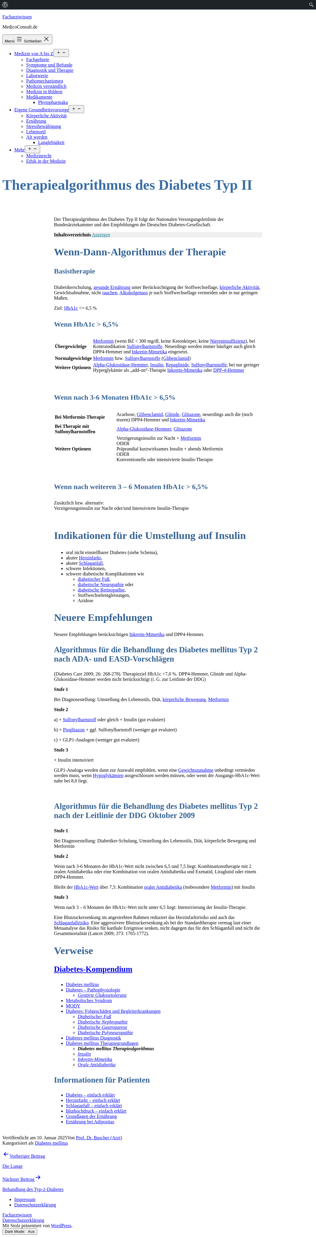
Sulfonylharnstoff (79, 719)
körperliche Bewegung (184, 699)
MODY (73, 1005)
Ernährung (36, 121)
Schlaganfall (91, 563)
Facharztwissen (17, 16)
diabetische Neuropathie (101, 584)
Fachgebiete (37, 59)
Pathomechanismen (44, 80)
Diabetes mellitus (82, 984)
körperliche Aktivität (239, 287)
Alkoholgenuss (133, 292)
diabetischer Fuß (93, 579)
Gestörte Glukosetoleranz (102, 995)
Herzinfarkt (90, 557)
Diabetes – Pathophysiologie (93, 989)
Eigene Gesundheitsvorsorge (41, 109)
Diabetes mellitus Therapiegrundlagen (102, 1043)
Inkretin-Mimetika (149, 351)
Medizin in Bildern (44, 91)
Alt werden (37, 137)
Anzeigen (101, 234)
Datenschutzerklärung (23, 1220)
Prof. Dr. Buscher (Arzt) (99, 1137)
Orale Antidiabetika (97, 1064)
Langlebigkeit (51, 142)
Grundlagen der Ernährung (91, 1116)
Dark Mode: (20, 1231)
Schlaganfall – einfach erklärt (94, 1105)
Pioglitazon (74, 729)
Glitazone (191, 414)
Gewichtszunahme (195, 770)
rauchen (109, 292)
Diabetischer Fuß (94, 1016)
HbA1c (71, 308)
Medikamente (39, 96)
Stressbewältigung (43, 126)
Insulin (156, 364)
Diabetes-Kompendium (93, 969)
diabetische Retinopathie (101, 589)
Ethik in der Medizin (46, 161)
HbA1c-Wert (86, 887)
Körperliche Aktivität (46, 115)
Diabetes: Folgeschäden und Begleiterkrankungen (113, 1011)
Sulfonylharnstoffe (144, 346)
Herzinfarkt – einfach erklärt (93, 1100)
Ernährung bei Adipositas (90, 1121)
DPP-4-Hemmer (228, 370)
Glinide (172, 414)
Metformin (103, 341)
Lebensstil (36, 131)
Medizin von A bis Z (34, 53)
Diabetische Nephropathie (103, 1021)
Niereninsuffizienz (228, 341)
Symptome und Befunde (49, 64)
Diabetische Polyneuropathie (105, 1032)
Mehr (19, 149)
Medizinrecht (38, 155)
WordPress (61, 1225)
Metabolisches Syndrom (89, 1000)
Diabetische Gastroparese (102, 1027)
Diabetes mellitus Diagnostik (93, 1037)
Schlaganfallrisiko (71, 922)
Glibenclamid (176, 358)
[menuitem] (5, 5)
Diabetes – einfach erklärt (90, 1094)
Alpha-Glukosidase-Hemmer (120, 364)
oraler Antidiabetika (163, 887)
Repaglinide (177, 364)
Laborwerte (37, 75)
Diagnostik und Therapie (49, 70)
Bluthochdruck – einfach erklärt (96, 1110)
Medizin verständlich (46, 86)
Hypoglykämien (108, 775)
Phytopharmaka (53, 102)
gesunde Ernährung (112, 287)
